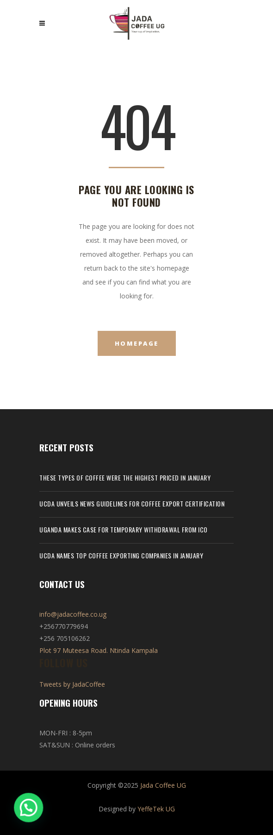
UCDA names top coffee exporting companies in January (121, 555)
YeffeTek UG (156, 808)
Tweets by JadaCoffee (72, 684)
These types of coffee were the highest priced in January (125, 477)
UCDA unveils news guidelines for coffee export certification (131, 503)
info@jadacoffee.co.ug (72, 614)
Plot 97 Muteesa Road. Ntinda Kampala (98, 650)
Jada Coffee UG (163, 785)
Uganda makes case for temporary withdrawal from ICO (123, 529)
